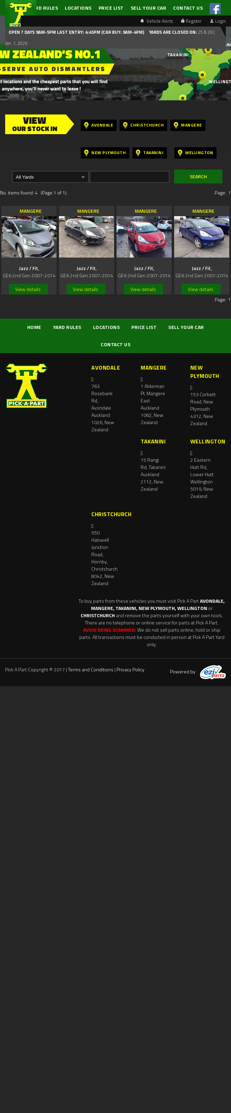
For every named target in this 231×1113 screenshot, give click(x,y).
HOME (34, 327)
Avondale (98, 125)
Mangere (188, 125)
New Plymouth (105, 153)
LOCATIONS (78, 7)
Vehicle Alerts (156, 21)
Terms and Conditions (90, 669)
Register (191, 21)
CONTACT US (188, 7)
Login (218, 21)
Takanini (149, 153)
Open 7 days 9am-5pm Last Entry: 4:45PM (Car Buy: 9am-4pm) (76, 32)
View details (28, 289)
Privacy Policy (130, 669)
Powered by (198, 671)
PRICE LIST (111, 7)
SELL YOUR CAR (149, 7)
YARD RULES (44, 7)
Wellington (195, 153)
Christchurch (143, 125)
